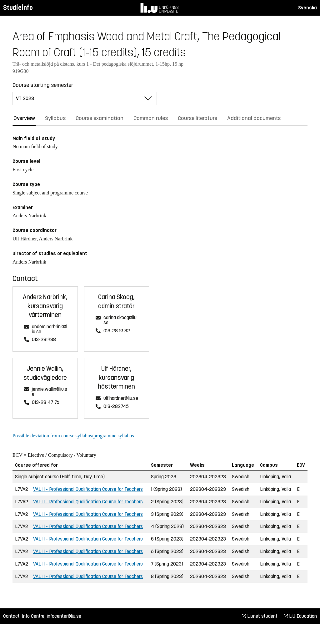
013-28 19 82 (116, 331)
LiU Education (300, 616)
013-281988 (44, 339)
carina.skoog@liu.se (120, 320)
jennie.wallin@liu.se (49, 392)
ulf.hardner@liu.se (120, 398)
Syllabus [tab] (55, 118)
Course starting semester (42, 85)
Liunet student (260, 616)
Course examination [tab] (99, 118)
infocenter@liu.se (64, 616)
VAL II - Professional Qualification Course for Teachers (88, 489)
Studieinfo (18, 7)
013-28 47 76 (45, 402)
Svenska (307, 8)
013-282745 (116, 406)
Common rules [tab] (150, 118)
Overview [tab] (24, 118)
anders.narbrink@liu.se (49, 329)
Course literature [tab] (197, 118)
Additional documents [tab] (254, 118)
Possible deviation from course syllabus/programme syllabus (73, 435)
